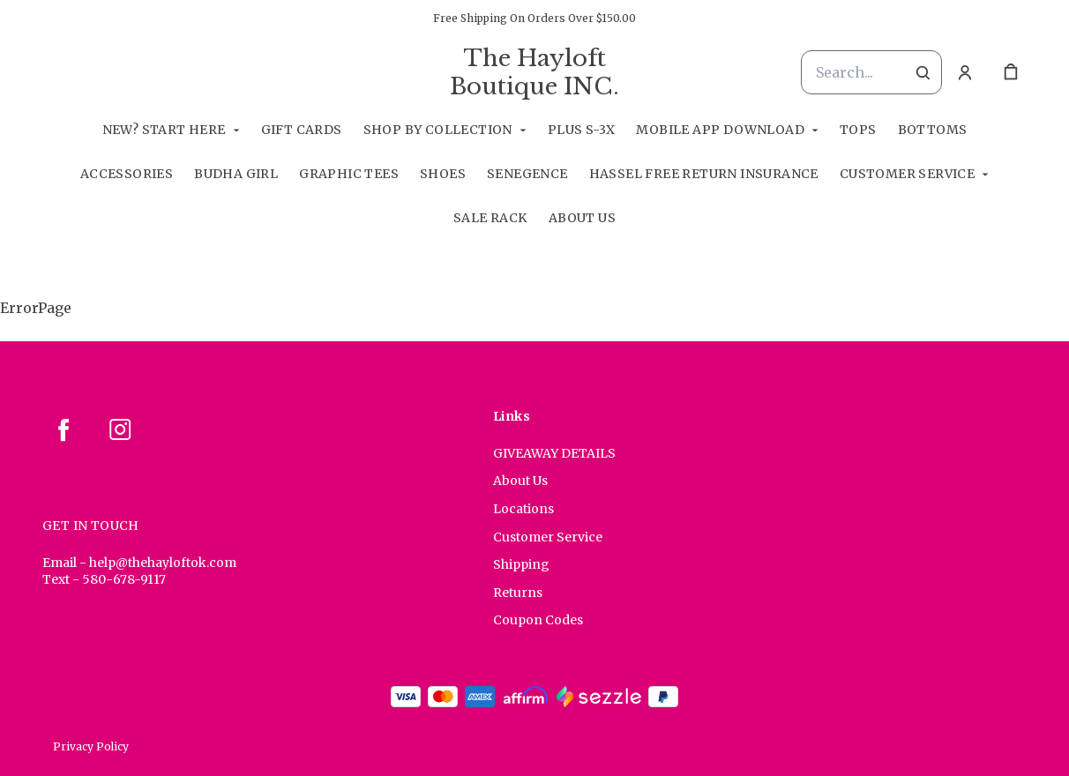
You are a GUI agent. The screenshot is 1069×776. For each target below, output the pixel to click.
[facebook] (63, 429)
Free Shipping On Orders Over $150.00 (534, 18)
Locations (523, 509)
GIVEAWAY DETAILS (554, 453)
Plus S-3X (582, 130)
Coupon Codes (538, 620)
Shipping (521, 564)
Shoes (443, 174)
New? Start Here (164, 130)
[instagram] (120, 429)
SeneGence (527, 174)
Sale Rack (490, 218)
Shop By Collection (437, 130)
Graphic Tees (349, 174)
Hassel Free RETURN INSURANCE (704, 174)
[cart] (1011, 72)
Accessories (126, 174)
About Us (582, 218)
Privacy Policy (91, 746)
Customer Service (907, 174)
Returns (517, 593)
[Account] (965, 72)
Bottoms (933, 130)
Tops (858, 130)
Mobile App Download (720, 130)
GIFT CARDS (301, 130)
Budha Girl (236, 174)
